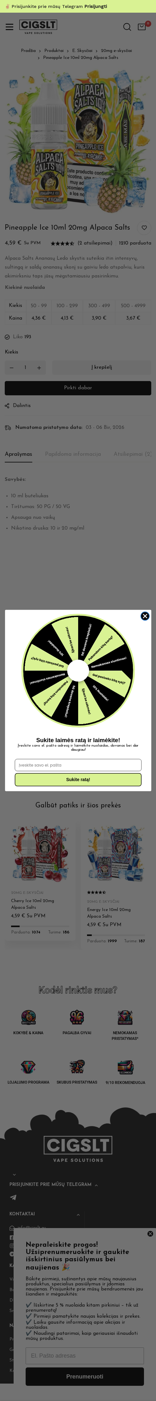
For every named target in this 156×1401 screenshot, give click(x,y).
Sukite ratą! (78, 779)
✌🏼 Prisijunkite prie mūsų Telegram (56, 6)
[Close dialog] (144, 616)
